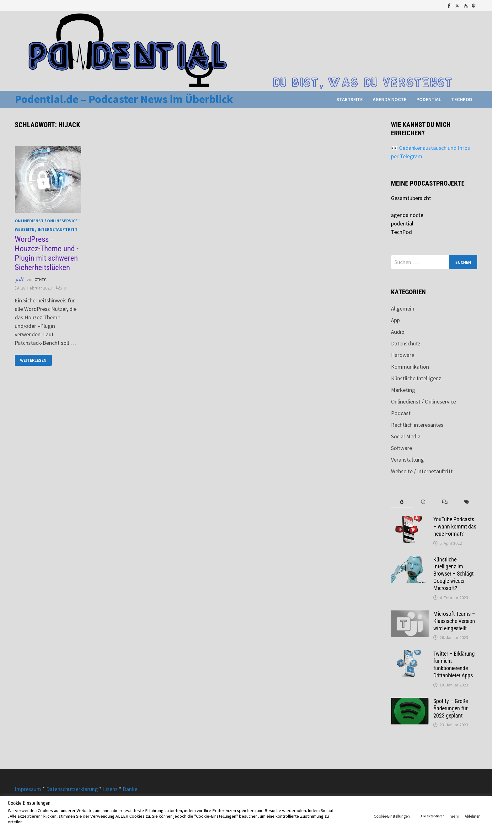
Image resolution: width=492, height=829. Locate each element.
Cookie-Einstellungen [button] (392, 816)
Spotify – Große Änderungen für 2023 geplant (450, 708)
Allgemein (402, 308)
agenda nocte (389, 99)
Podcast (401, 413)
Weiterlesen (36, 360)
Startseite (349, 99)
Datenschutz (405, 343)
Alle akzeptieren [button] (432, 816)
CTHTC (40, 280)
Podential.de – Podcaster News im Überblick (124, 99)
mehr (454, 816)
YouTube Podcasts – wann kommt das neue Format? (454, 526)
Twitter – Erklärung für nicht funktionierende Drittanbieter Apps (454, 664)
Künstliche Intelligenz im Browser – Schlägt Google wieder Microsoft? (453, 573)
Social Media (405, 436)
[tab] (402, 502)
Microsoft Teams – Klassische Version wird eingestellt (454, 620)
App (395, 320)
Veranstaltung (407, 459)
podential (428, 99)
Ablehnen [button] (472, 816)
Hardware (402, 355)
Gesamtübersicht (411, 198)
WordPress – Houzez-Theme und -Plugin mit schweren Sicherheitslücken (46, 253)
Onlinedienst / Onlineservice (46, 221)
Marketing (403, 389)
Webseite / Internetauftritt (46, 229)
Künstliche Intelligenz (416, 378)
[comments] (445, 502)
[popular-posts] (402, 502)
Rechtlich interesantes (417, 424)
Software (401, 448)
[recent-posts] (423, 502)
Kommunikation (410, 366)
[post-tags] (466, 502)
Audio (397, 331)
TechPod (461, 99)
